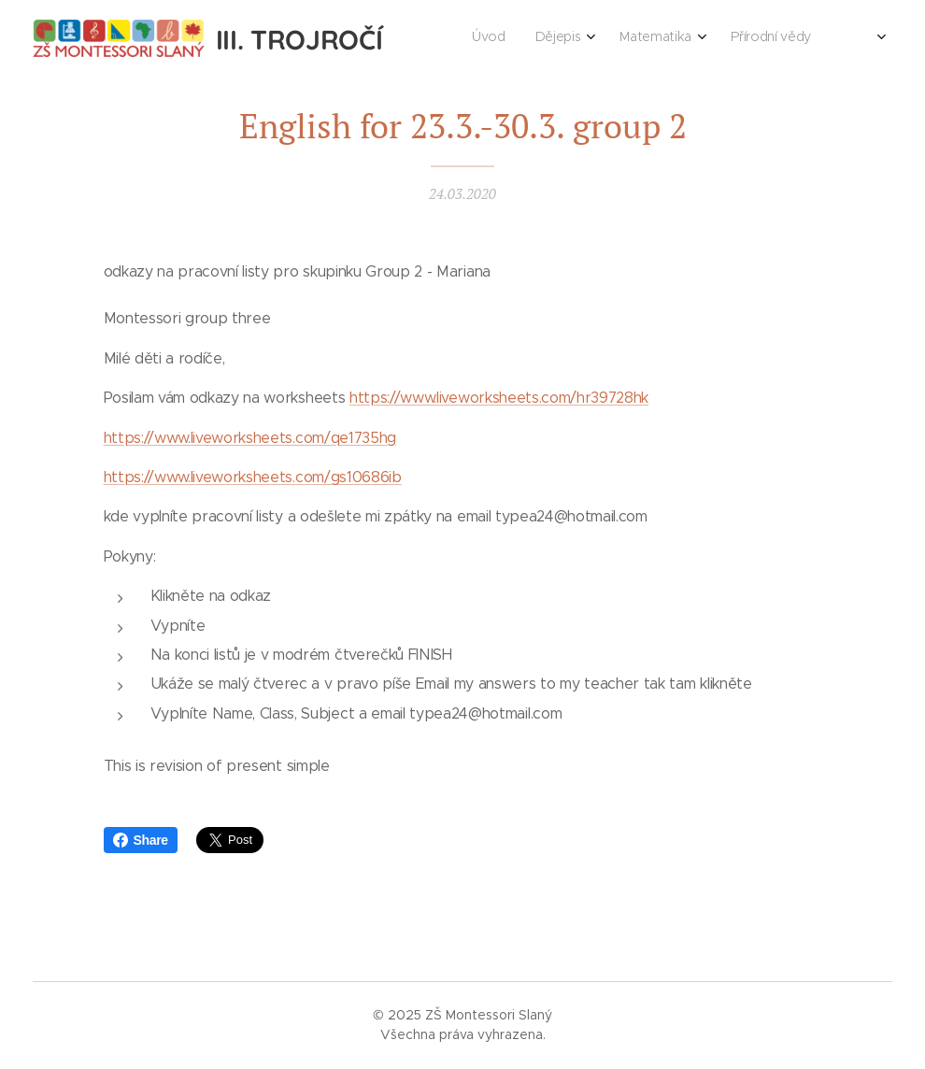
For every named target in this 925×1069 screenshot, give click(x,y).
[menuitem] (630, 38)
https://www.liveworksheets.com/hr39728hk (498, 397)
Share (140, 840)
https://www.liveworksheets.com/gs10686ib (253, 477)
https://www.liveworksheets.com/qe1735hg (250, 437)
